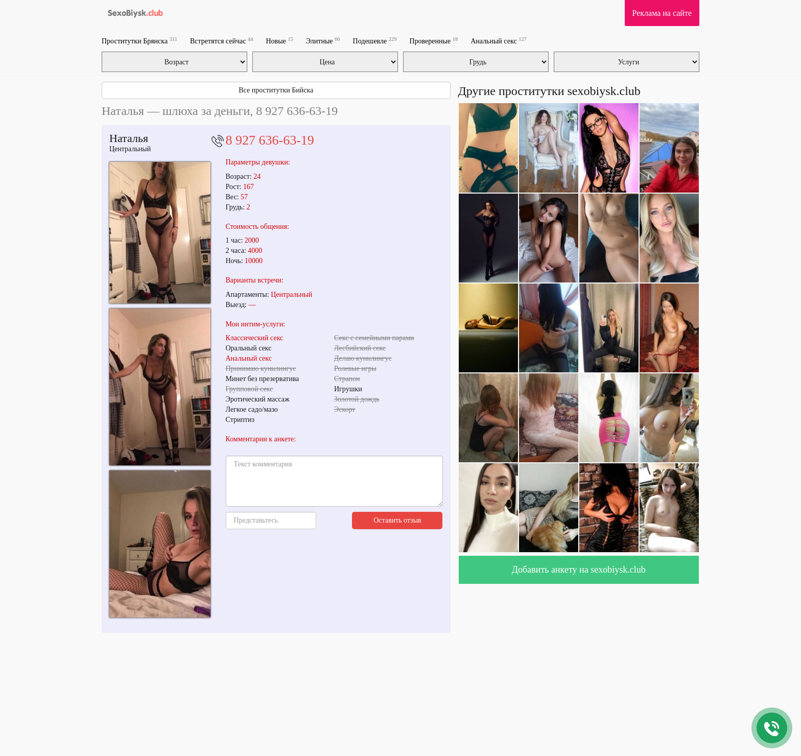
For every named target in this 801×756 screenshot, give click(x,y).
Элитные (323, 40)
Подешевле (375, 40)
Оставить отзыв (397, 520)
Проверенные (433, 40)
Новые (279, 40)
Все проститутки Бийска (276, 90)
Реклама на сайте (662, 13)
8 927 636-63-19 (270, 140)
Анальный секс (498, 40)
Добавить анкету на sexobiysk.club (579, 569)
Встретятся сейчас (221, 40)
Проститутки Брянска (139, 40)
